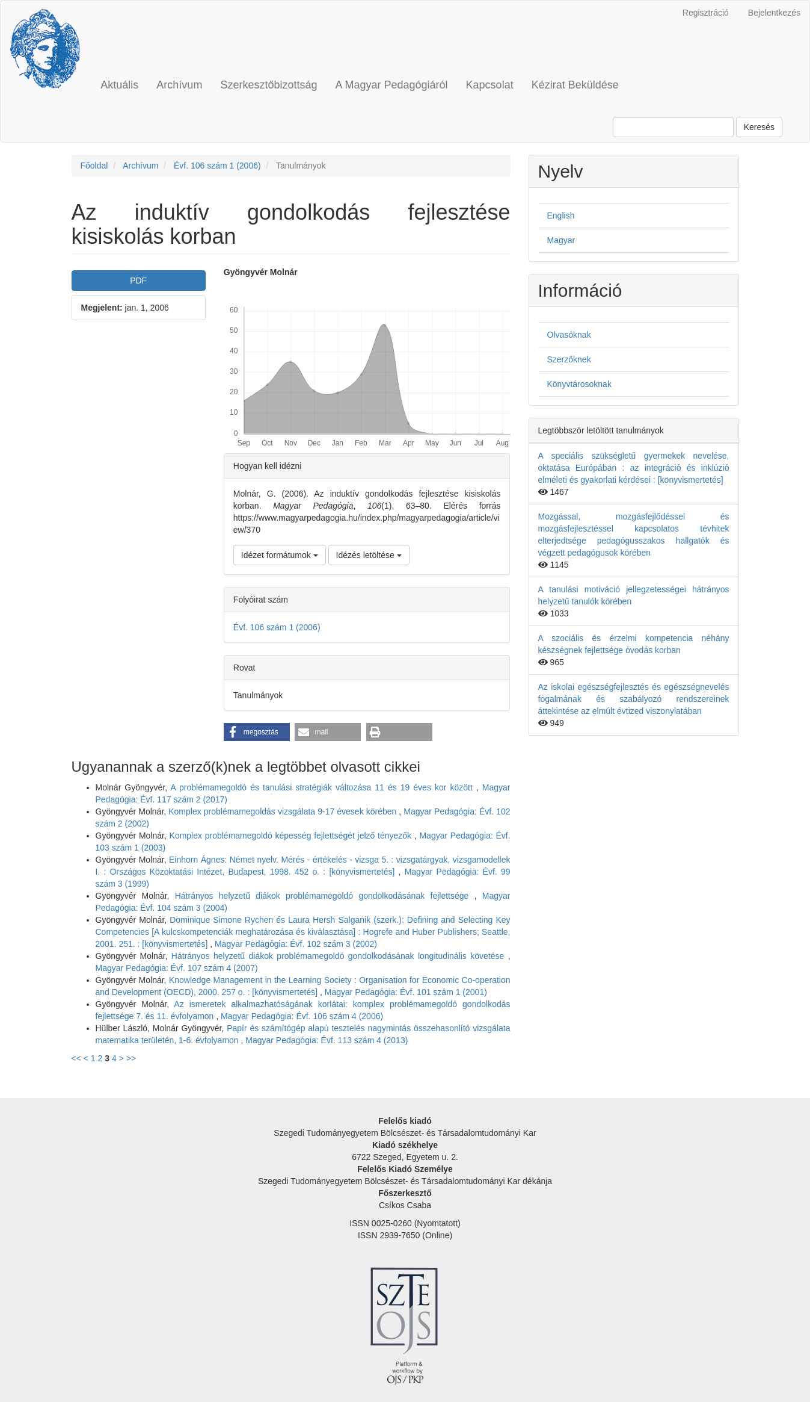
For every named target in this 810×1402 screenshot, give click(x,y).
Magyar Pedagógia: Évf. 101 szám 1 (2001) (406, 992)
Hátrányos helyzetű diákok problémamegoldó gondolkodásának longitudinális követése (339, 956)
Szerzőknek (569, 359)
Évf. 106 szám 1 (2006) (217, 165)
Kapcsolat (490, 85)
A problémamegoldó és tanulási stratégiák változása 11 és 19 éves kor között (323, 787)
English (561, 215)
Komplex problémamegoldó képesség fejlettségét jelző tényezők (292, 835)
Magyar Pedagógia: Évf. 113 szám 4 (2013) (326, 1040)
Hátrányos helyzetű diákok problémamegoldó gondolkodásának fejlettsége (324, 896)
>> (131, 1058)
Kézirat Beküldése (575, 85)
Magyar (561, 240)
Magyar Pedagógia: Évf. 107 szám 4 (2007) (177, 968)
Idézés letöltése (369, 555)
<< (76, 1058)
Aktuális (119, 85)
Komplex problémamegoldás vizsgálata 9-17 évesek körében (283, 811)
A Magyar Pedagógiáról (391, 85)
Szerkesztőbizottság (268, 85)
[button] (257, 732)
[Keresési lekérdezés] (673, 127)
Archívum (179, 85)
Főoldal (94, 165)
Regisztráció (706, 12)
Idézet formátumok (279, 555)
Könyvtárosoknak (579, 384)
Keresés (759, 127)
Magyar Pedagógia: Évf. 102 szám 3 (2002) (296, 944)
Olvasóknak (569, 335)
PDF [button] (138, 280)
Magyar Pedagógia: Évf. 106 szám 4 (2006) (302, 1016)
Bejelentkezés (774, 12)
